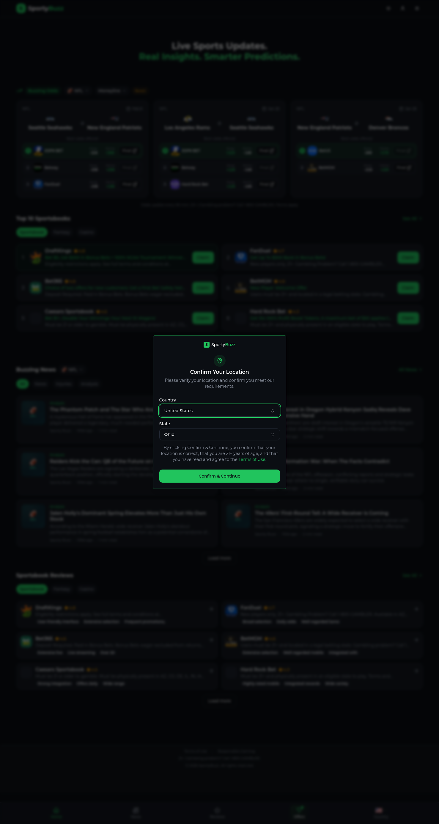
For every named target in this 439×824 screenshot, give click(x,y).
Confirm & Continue (219, 476)
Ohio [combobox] (219, 434)
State (164, 423)
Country (167, 400)
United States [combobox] (219, 410)
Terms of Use (252, 459)
